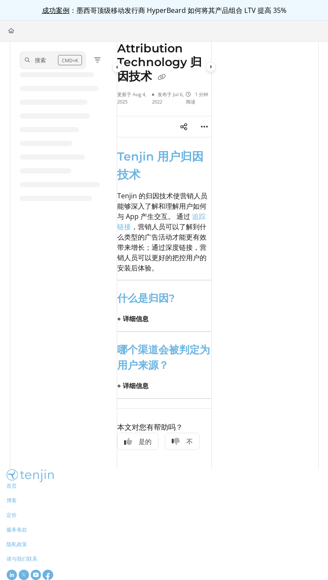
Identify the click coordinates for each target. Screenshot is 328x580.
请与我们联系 (21, 558)
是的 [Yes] (138, 441)
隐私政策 (16, 544)
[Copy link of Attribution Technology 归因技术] (162, 77)
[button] (52, 60)
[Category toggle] (117, 67)
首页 (11, 485)
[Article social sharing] (184, 127)
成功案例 (56, 10)
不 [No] (182, 441)
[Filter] (97, 60)
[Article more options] (204, 127)
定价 (11, 515)
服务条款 (16, 529)
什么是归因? (146, 298)
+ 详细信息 (133, 318)
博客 (11, 500)
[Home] (11, 31)
